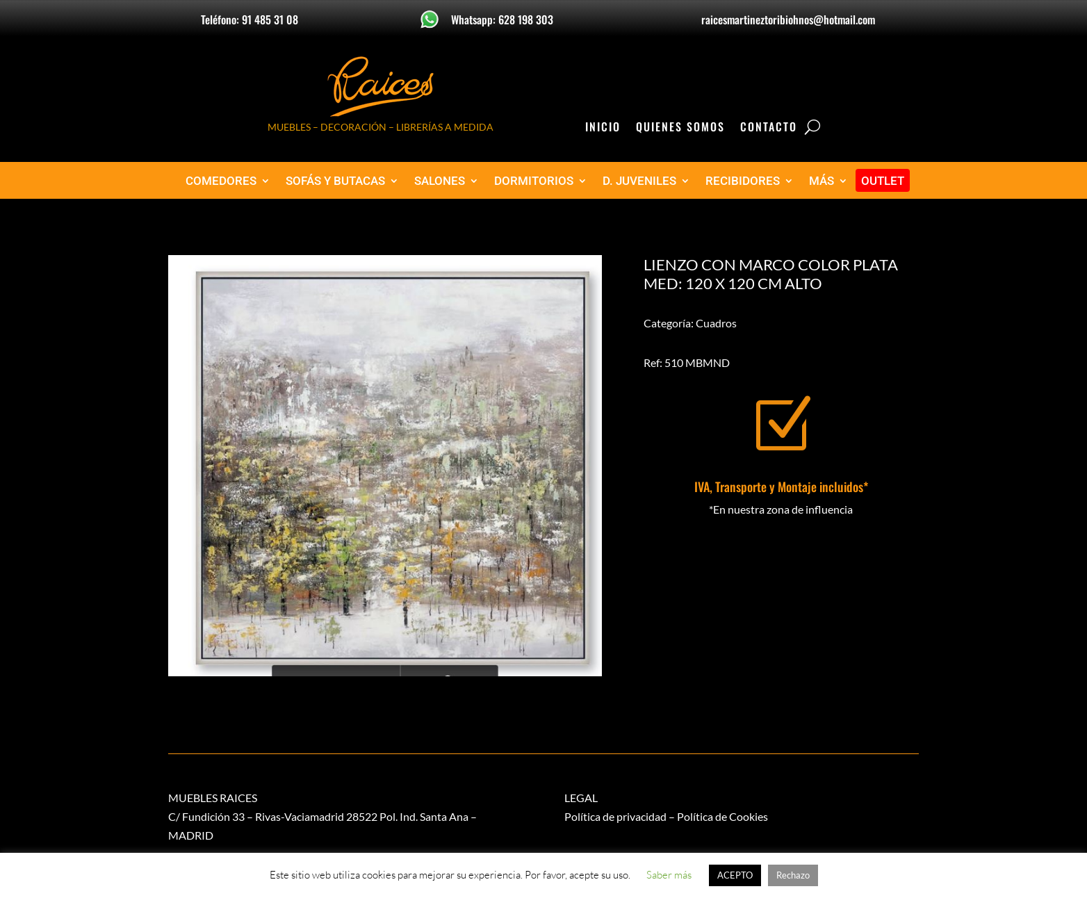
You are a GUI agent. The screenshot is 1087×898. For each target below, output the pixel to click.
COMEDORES (221, 181)
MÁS (821, 181)
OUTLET (882, 181)
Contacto (768, 128)
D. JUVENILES (639, 181)
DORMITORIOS (533, 181)
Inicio (603, 128)
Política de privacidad (615, 816)
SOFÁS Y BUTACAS (335, 181)
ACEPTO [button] (735, 875)
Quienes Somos (680, 128)
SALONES (439, 181)
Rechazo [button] (793, 875)
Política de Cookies (722, 816)
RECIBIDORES (742, 181)
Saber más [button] (669, 874)
